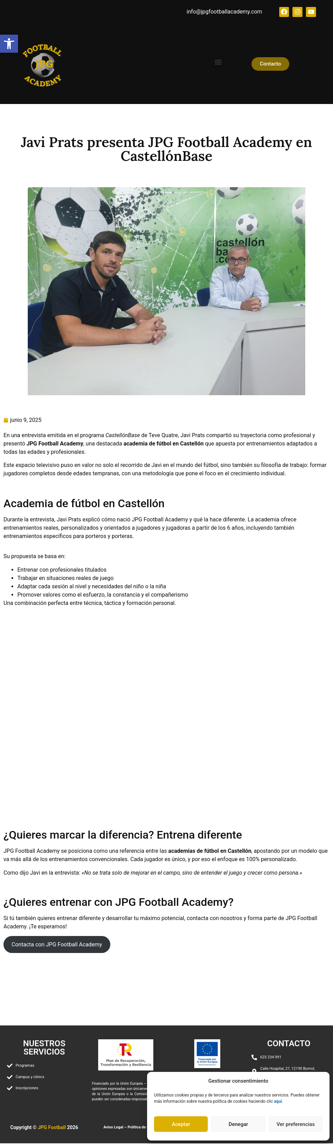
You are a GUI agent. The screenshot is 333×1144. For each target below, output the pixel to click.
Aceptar (181, 1124)
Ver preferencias (295, 1124)
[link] (9, 44)
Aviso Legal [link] (113, 1128)
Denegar (238, 1124)
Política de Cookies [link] (144, 1128)
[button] (218, 62)
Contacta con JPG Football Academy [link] (56, 945)
